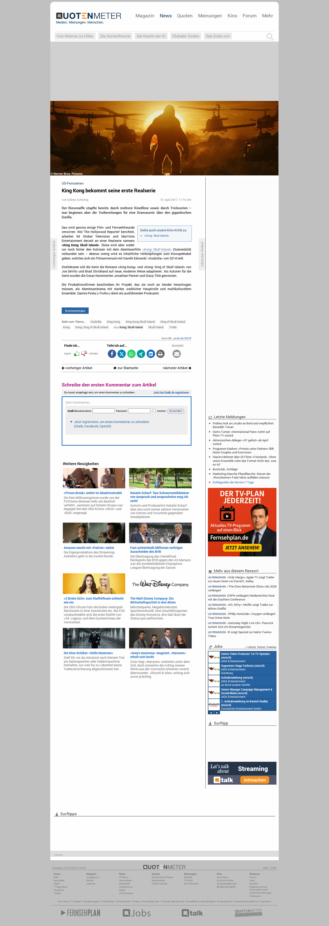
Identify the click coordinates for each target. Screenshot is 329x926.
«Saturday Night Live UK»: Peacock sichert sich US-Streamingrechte (240, 625)
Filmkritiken (108, 901)
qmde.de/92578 (182, 338)
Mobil (57, 883)
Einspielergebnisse (226, 883)
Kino (232, 15)
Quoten (185, 15)
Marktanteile (158, 880)
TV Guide (165, 901)
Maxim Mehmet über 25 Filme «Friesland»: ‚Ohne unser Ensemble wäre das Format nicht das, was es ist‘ (244, 460)
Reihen (90, 880)
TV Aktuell (76, 901)
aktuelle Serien (208, 901)
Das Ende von (218, 36)
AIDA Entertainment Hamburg (236, 669)
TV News (136, 901)
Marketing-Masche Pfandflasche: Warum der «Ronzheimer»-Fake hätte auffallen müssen (242, 475)
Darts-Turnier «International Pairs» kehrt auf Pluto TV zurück (241, 433)
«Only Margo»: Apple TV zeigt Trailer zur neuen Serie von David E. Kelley (241, 579)
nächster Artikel (177, 368)
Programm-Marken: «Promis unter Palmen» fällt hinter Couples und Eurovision (243, 450)
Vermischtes (125, 880)
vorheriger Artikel (77, 368)
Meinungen (210, 15)
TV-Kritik (188, 880)
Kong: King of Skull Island (91, 327)
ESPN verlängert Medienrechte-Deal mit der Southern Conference (241, 597)
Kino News (63, 901)
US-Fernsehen (126, 893)
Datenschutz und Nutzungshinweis (258, 888)
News (166, 15)
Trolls (173, 327)
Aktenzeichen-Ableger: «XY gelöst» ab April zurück (240, 442)
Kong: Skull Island (128, 327)
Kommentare (75, 310)
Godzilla (96, 321)
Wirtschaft (124, 883)
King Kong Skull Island (140, 321)
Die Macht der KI (151, 36)
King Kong (113, 321)
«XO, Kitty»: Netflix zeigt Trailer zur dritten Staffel (240, 606)
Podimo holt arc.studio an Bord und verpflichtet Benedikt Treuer (243, 425)
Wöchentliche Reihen (163, 877)
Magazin (144, 15)
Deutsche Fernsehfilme (246, 901)
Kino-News (222, 877)
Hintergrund (92, 877)
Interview (91, 883)
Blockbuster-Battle (226, 886)
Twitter (57, 893)
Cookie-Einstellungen (260, 892)
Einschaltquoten (150, 901)
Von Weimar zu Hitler (75, 36)
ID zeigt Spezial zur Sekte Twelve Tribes (239, 634)
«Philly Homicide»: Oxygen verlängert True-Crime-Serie (242, 615)
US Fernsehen (123, 901)
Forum (250, 15)
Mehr (267, 15)
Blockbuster (178, 901)
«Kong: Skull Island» (156, 235)
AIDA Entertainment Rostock (240, 692)
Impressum (255, 895)
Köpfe (122, 890)
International (126, 886)
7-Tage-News (60, 886)
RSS (56, 877)
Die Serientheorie (115, 36)
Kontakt (253, 883)
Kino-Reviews (191, 883)
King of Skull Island (172, 321)
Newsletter (59, 880)
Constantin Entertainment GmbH (238, 704)
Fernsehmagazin (91, 901)
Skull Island (155, 327)
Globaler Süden (185, 36)
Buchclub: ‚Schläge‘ (225, 469)
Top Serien (265, 901)
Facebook (59, 890)
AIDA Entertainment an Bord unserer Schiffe (239, 657)
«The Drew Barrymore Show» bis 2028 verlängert (242, 588)
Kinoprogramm (225, 901)
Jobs (252, 880)
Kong (66, 327)
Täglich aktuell (159, 883)
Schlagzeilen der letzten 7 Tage (233, 482)
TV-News (123, 877)
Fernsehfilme (192, 901)
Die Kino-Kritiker (225, 880)
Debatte (188, 877)
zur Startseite (125, 368)
